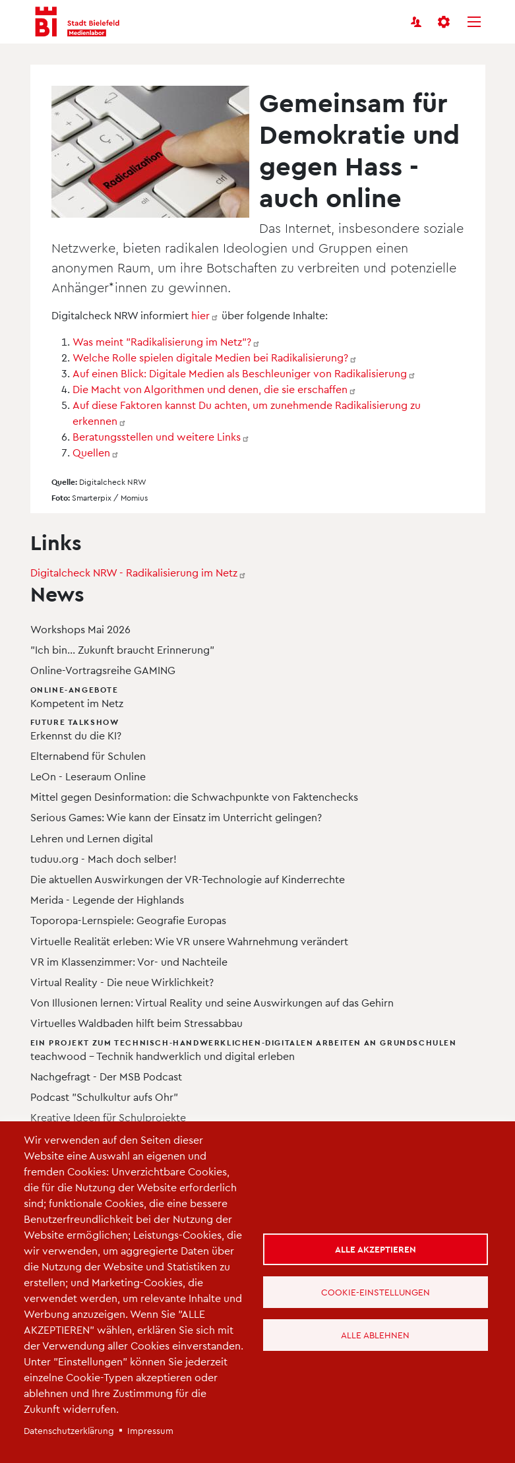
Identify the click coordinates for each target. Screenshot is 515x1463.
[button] (445, 21)
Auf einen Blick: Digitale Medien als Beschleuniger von (244, 373)
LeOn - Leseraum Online (88, 776)
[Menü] (474, 21)
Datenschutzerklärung (69, 1430)
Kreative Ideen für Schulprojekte (108, 1117)
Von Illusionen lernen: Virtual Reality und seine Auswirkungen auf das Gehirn (212, 1002)
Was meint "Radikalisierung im (166, 341)
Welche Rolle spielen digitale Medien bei (215, 357)
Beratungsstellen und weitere (161, 436)
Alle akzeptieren (375, 1249)
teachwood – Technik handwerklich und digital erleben (243, 1049)
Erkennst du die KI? (243, 728)
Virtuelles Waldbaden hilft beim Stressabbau (136, 1022)
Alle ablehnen (375, 1334)
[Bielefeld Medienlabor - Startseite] (77, 22)
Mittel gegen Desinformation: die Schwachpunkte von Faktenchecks (194, 796)
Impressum (150, 1430)
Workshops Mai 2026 (80, 629)
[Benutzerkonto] (416, 21)
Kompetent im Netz (243, 696)
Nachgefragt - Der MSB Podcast (106, 1076)
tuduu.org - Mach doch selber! (103, 858)
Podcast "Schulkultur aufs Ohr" (104, 1096)
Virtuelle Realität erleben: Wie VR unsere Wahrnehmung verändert (189, 941)
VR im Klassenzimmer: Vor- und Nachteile (128, 961)
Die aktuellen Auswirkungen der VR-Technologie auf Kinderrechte (187, 879)
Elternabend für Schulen (88, 755)
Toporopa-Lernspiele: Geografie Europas (128, 920)
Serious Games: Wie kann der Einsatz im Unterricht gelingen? (176, 817)
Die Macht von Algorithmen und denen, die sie (215, 389)
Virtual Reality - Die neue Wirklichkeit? (122, 982)
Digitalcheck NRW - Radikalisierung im (138, 572)
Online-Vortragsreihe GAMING (102, 670)
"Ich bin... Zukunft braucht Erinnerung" (122, 649)
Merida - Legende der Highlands (107, 899)
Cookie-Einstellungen (375, 1291)
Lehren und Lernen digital (91, 838)
